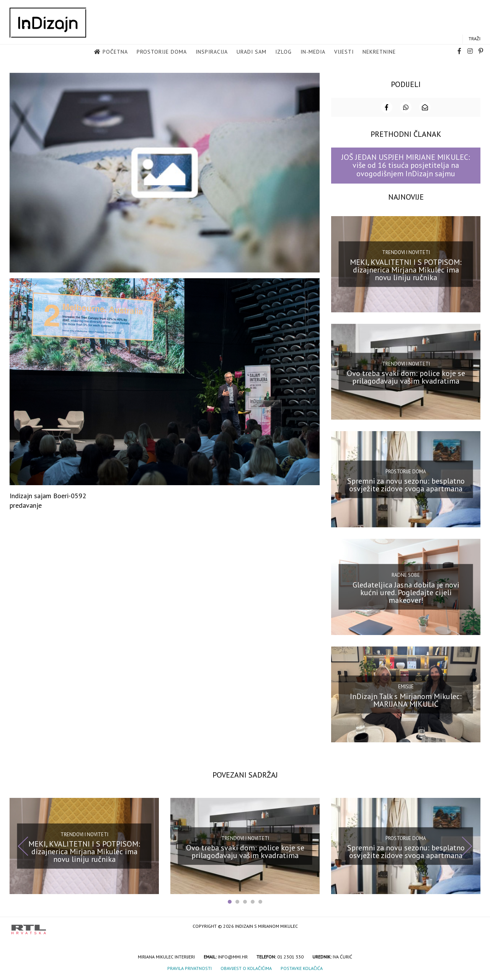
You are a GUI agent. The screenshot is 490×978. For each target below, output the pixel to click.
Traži (474, 38)
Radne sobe (406, 575)
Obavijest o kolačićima (246, 968)
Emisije (406, 686)
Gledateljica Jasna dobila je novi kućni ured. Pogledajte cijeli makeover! (406, 592)
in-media (313, 51)
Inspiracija (212, 51)
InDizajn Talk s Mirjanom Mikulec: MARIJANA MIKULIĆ (406, 700)
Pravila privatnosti (189, 968)
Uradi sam (251, 51)
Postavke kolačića (302, 968)
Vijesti (344, 51)
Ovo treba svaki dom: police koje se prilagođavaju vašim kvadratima (406, 377)
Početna (115, 51)
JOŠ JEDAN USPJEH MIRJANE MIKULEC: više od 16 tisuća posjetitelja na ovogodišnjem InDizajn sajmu (405, 165)
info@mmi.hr (233, 957)
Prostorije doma (162, 51)
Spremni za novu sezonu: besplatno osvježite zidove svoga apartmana (406, 485)
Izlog (283, 51)
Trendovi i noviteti (406, 252)
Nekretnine (379, 51)
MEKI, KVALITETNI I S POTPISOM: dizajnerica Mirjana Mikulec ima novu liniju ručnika (406, 269)
